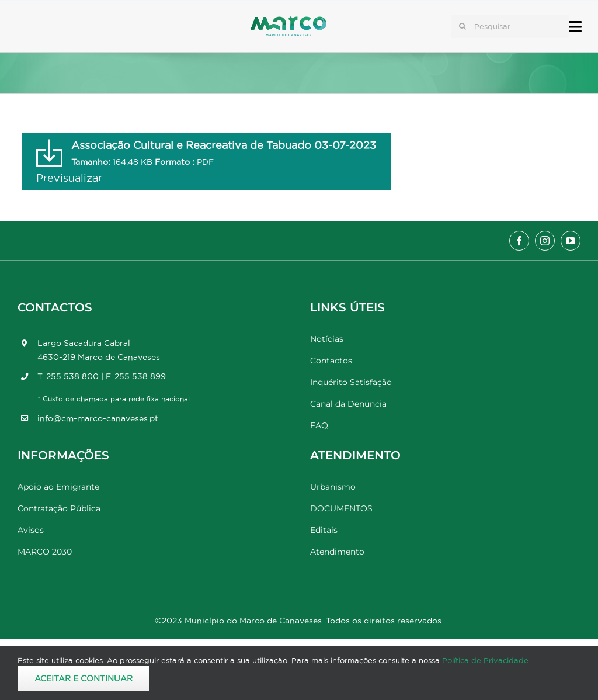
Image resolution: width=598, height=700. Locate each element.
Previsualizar (69, 177)
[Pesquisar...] (510, 26)
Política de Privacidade (485, 660)
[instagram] (545, 241)
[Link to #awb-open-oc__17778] (575, 26)
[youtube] (570, 241)
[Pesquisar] (462, 26)
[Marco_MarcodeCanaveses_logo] (288, 21)
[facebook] (519, 241)
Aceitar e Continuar (83, 678)
